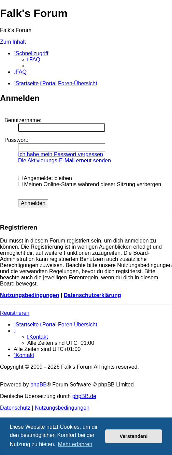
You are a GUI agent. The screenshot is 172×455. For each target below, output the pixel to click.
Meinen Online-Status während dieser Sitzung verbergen (89, 184)
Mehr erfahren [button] (75, 444)
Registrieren (14, 313)
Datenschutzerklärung (92, 295)
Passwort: (16, 140)
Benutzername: (23, 120)
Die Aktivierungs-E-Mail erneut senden (64, 160)
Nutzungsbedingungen (29, 295)
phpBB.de (84, 396)
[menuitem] (33, 59)
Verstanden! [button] (134, 436)
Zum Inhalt (13, 42)
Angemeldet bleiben (45, 178)
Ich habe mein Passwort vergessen (60, 154)
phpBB (38, 384)
